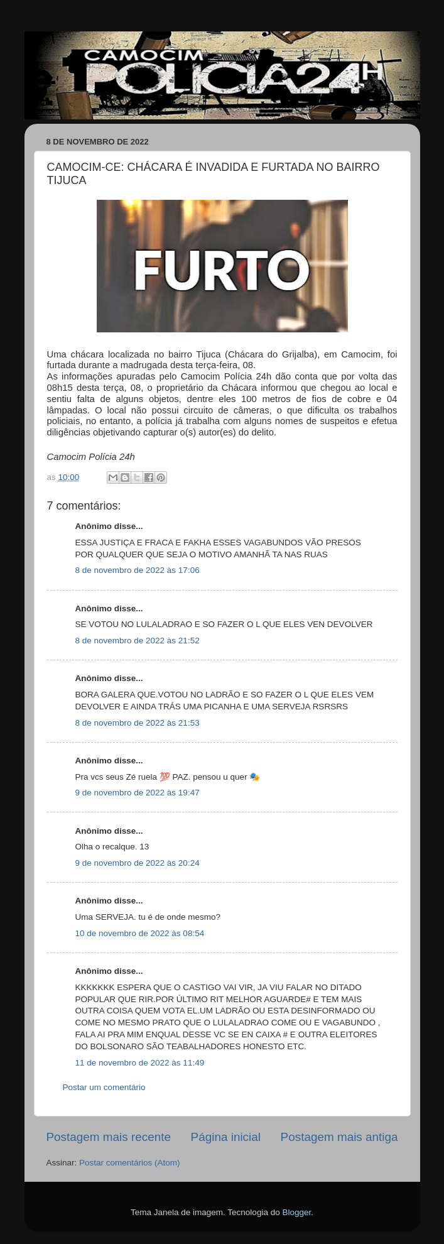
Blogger (296, 1212)
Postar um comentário (104, 1087)
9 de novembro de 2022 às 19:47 (137, 792)
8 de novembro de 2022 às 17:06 (137, 570)
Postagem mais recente (108, 1136)
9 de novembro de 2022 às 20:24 (137, 863)
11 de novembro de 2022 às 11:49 (140, 1062)
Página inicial (226, 1136)
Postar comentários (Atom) (129, 1162)
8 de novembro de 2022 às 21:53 (137, 723)
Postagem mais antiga (339, 1136)
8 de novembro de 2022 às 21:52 (137, 640)
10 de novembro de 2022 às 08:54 (140, 933)
